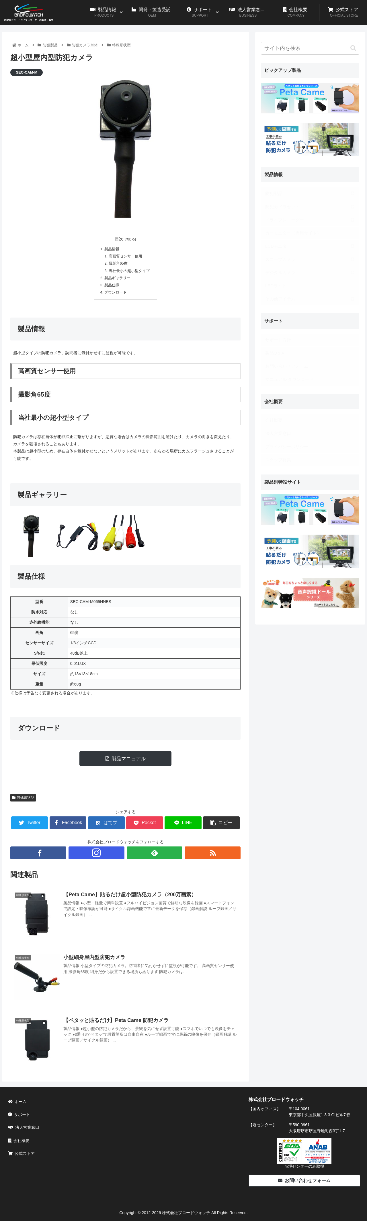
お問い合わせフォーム (304, 1180)
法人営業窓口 (23, 1127)
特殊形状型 (23, 797)
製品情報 (111, 249)
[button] (353, 48)
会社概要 (19, 1140)
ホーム (17, 1101)
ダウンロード (115, 292)
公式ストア (21, 1153)
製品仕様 (111, 285)
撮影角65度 (118, 263)
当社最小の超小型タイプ (129, 271)
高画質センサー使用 (125, 256)
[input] (310, 48)
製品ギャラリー (117, 278)
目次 (119, 239)
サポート (19, 1114)
